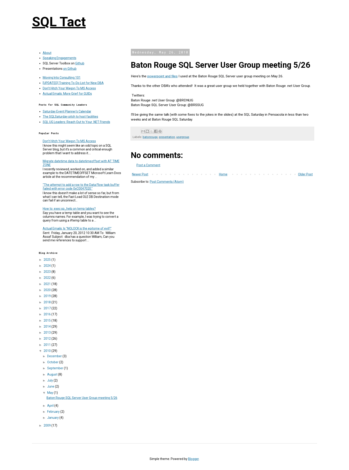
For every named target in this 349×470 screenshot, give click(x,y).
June (51, 386)
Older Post (305, 174)
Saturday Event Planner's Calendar (67, 111)
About (47, 53)
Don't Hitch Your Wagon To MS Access (69, 88)
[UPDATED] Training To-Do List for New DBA (73, 83)
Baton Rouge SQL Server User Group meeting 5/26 (82, 398)
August (52, 374)
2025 (47, 259)
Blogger (193, 459)
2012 (47, 338)
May (50, 392)
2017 (47, 308)
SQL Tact (59, 22)
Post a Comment (148, 165)
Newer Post (140, 174)
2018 (47, 302)
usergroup (182, 137)
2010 (47, 351)
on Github (70, 68)
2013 (47, 332)
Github (79, 63)
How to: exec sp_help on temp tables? (69, 208)
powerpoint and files (162, 76)
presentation (167, 137)
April (50, 405)
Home (223, 174)
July (50, 380)
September (55, 368)
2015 (47, 320)
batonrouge (150, 137)
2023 (47, 271)
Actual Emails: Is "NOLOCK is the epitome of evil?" (77, 228)
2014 (47, 326)
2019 (47, 296)
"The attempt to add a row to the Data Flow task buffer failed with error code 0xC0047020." (81, 186)
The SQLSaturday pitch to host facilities (70, 116)
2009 (47, 425)
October (53, 362)
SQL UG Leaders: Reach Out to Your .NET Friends (76, 122)
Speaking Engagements (59, 58)
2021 (47, 284)
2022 (47, 277)
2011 (47, 345)
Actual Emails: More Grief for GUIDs (67, 93)
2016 (47, 314)
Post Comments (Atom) (167, 181)
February (53, 411)
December (55, 356)
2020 (47, 290)
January (53, 417)
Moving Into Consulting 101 (62, 77)
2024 (47, 265)
